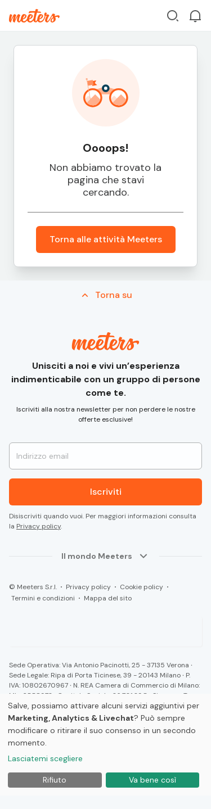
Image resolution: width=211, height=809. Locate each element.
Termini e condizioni (43, 598)
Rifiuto (54, 780)
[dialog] (105, 745)
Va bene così (152, 780)
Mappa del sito (108, 598)
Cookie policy (141, 586)
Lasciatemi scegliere (45, 758)
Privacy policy (38, 526)
